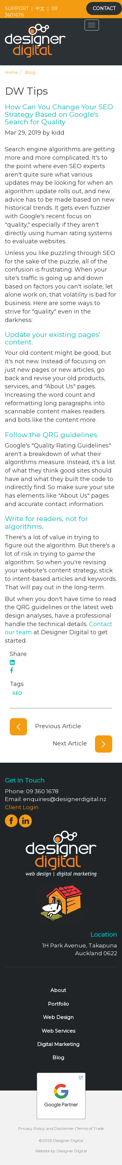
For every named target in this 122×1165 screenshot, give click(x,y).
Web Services (58, 1031)
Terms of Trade (90, 1128)
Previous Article (45, 726)
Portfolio (58, 1004)
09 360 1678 (42, 791)
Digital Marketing (58, 1044)
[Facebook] (11, 670)
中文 (40, 8)
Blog (30, 72)
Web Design (58, 1017)
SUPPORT (17, 8)
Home (11, 72)
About (58, 990)
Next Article (82, 743)
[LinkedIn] (12, 662)
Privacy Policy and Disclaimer (46, 1128)
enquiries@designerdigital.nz (64, 799)
